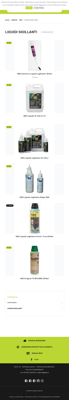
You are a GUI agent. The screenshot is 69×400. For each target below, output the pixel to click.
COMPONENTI (12, 302)
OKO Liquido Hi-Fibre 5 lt (34, 116)
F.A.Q (34, 359)
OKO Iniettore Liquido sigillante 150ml (34, 74)
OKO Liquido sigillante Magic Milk (34, 197)
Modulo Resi (34, 353)
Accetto (29, 8)
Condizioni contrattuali (30, 347)
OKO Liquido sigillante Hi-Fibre (34, 158)
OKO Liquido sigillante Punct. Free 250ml (34, 236)
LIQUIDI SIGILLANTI (14, 308)
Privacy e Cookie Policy (16, 397)
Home (7, 20)
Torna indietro (47, 32)
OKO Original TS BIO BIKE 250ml (34, 279)
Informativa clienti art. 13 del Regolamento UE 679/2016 (42, 397)
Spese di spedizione (34, 341)
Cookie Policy (39, 8)
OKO (20, 20)
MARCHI (14, 20)
